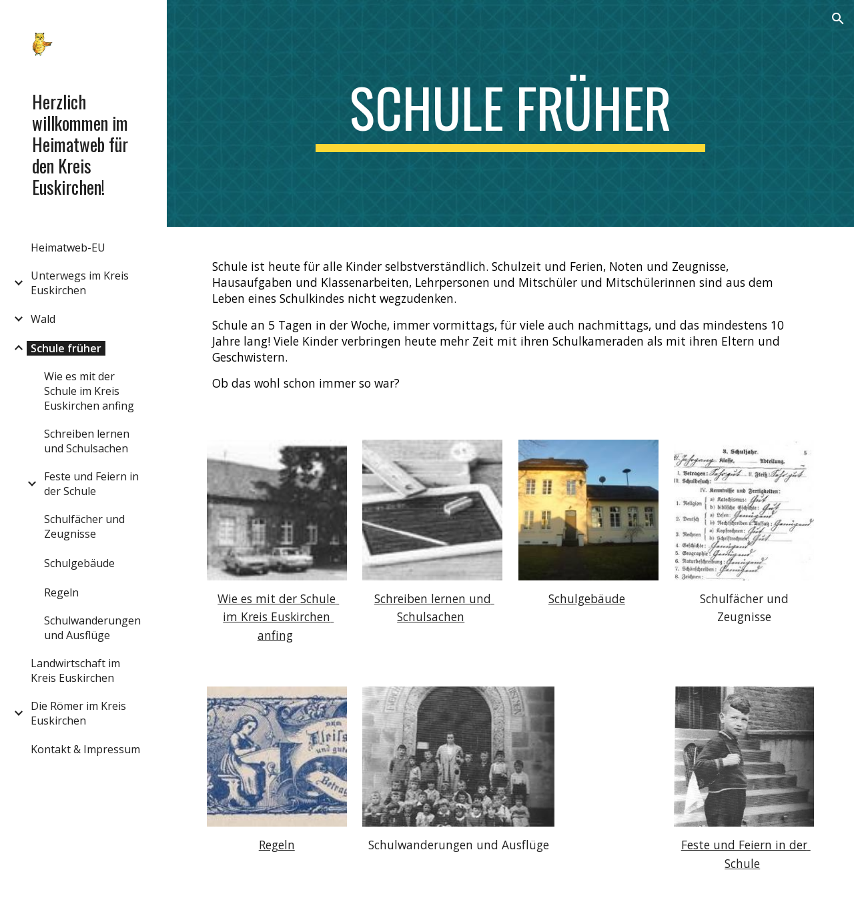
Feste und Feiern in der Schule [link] (91, 483)
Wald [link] (43, 319)
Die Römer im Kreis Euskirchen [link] (78, 713)
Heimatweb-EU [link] (68, 247)
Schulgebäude (586, 598)
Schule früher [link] (66, 348)
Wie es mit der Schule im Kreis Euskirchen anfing (278, 616)
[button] (838, 19)
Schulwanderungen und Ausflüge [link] (92, 627)
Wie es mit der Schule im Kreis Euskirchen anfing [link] (89, 391)
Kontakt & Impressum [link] (85, 749)
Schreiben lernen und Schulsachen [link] (86, 441)
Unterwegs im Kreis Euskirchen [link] (80, 283)
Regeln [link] (61, 592)
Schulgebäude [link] (79, 563)
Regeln (277, 845)
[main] (510, 113)
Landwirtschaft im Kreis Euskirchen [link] (75, 670)
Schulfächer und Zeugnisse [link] (84, 526)
